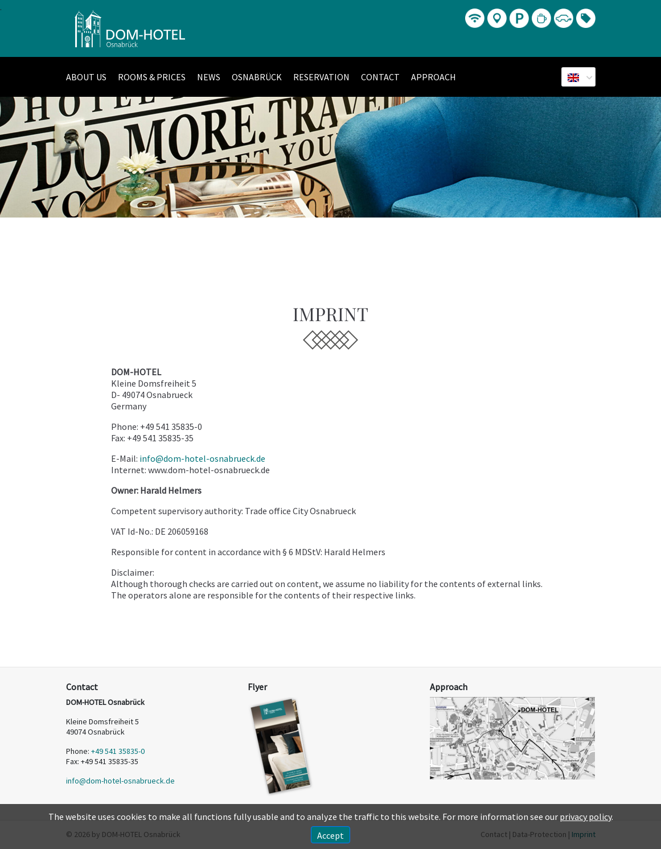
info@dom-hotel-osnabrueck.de (202, 458)
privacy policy (585, 816)
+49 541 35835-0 (118, 751)
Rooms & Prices (152, 77)
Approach (433, 77)
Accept (330, 835)
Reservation (321, 77)
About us (86, 77)
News (208, 77)
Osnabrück (257, 77)
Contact (380, 77)
